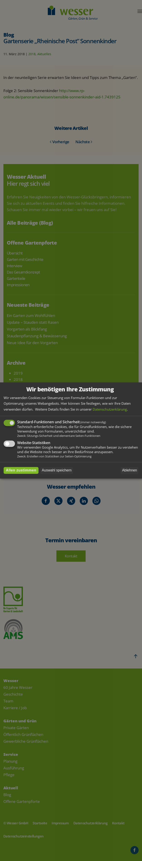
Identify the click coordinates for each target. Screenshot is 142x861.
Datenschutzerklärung (110, 409)
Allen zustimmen (21, 470)
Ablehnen (129, 470)
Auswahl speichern (57, 470)
